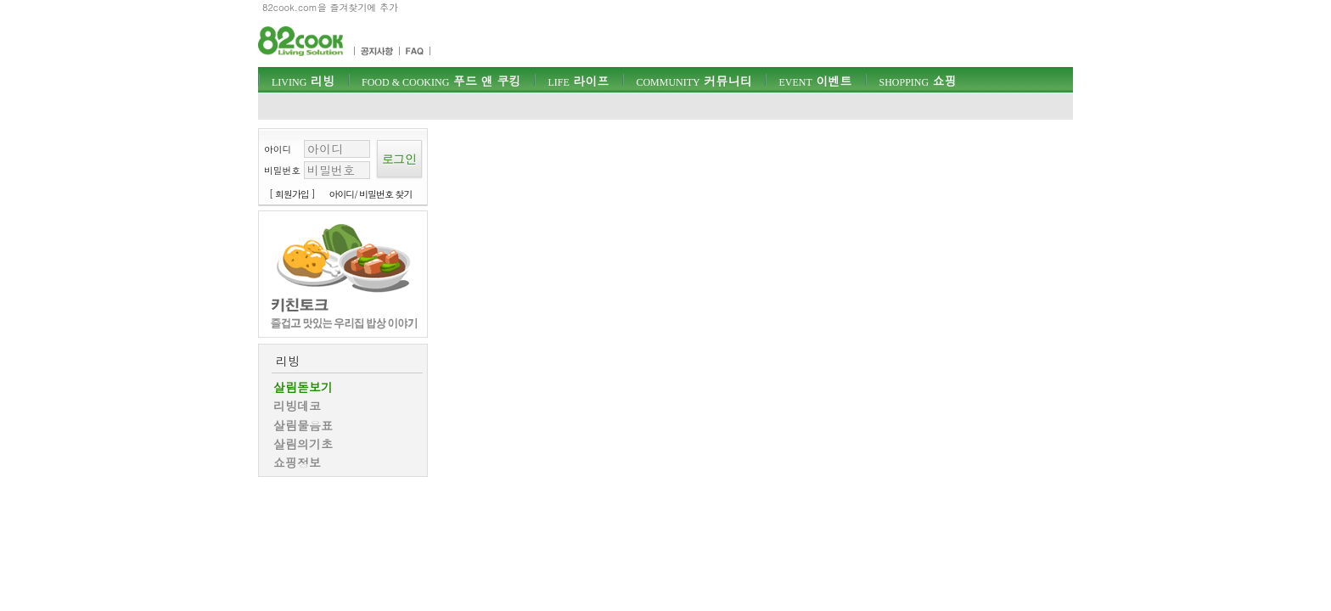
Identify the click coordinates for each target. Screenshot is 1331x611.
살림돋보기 (303, 386)
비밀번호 (282, 170)
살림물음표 (303, 425)
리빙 (303, 80)
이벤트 (814, 80)
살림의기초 (303, 443)
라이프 (578, 80)
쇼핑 (917, 80)
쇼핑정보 (297, 462)
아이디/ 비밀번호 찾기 (371, 194)
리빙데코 (297, 405)
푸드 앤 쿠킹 (441, 80)
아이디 (277, 149)
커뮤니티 (693, 80)
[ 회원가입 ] (292, 194)
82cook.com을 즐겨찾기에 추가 (330, 7)
